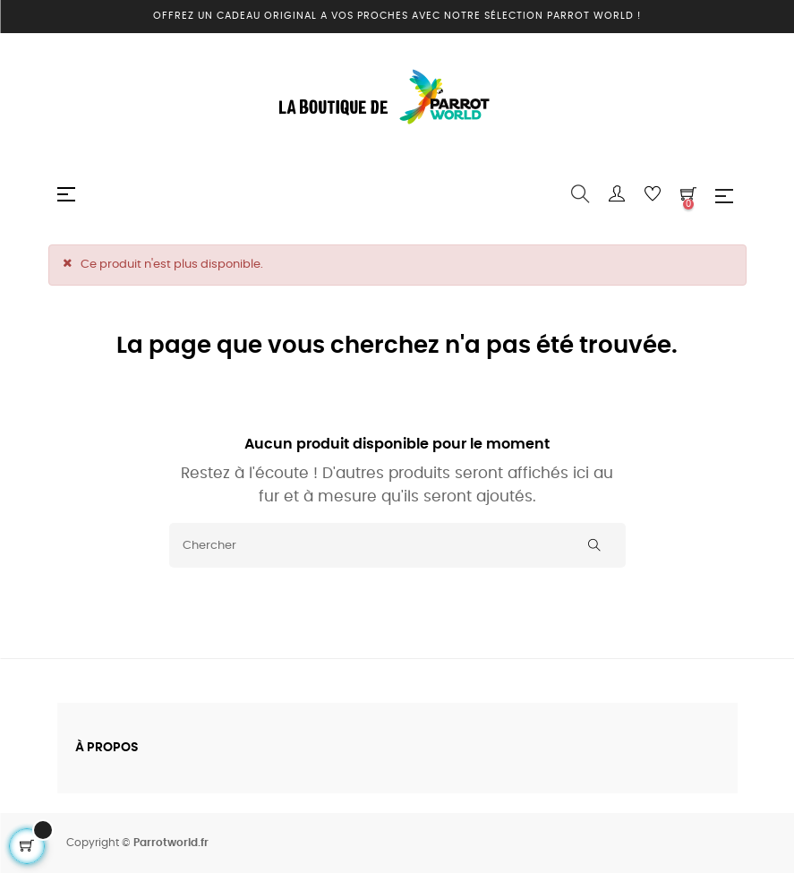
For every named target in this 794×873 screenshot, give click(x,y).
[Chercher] (397, 545)
